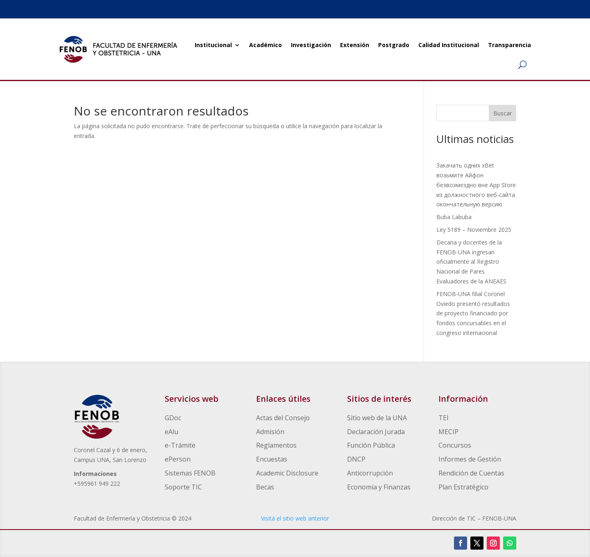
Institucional (213, 45)
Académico (265, 45)
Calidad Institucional (448, 45)
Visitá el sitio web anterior (295, 518)
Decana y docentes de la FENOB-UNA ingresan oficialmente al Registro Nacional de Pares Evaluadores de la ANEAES (471, 261)
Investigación (311, 45)
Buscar (502, 113)
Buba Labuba (454, 217)
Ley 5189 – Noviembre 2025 (473, 229)
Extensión (354, 45)
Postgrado (393, 45)
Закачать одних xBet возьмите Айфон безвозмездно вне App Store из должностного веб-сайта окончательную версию (476, 184)
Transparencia (509, 45)
